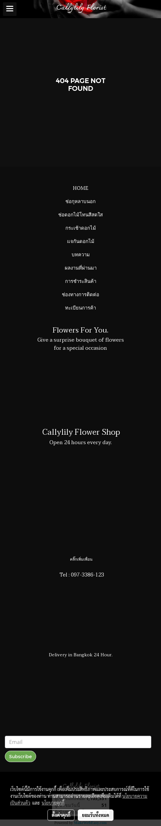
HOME (80, 187)
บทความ (81, 254)
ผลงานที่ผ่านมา (81, 267)
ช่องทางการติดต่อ (80, 294)
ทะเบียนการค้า (80, 307)
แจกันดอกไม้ (80, 241)
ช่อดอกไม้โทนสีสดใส (80, 214)
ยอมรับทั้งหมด (95, 815)
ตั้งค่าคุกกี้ (61, 815)
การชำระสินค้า (80, 281)
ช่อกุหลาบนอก (80, 201)
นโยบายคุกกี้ (53, 803)
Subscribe (20, 756)
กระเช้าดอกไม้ (80, 227)
